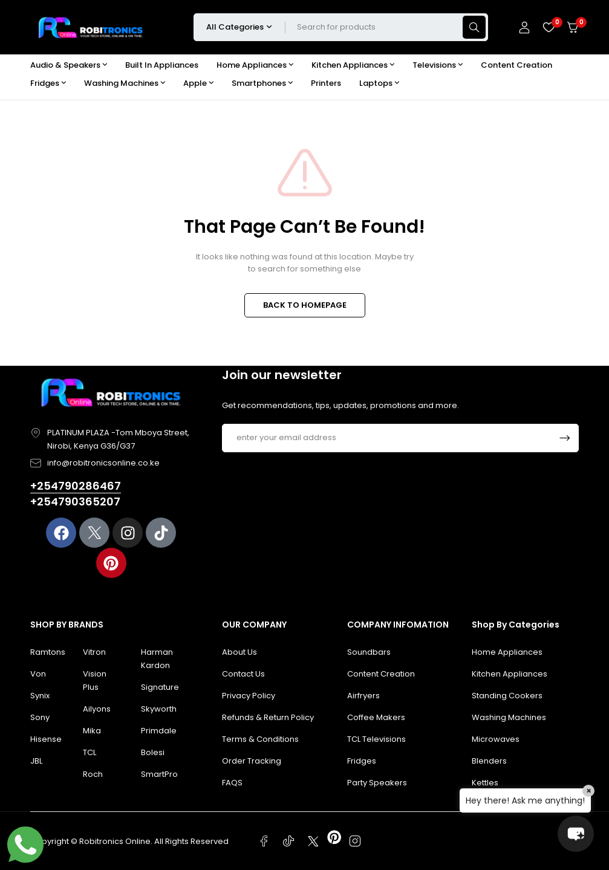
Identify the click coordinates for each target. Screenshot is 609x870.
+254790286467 (75, 485)
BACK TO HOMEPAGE (305, 305)
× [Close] (588, 791)
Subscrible (564, 438)
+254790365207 (75, 501)
